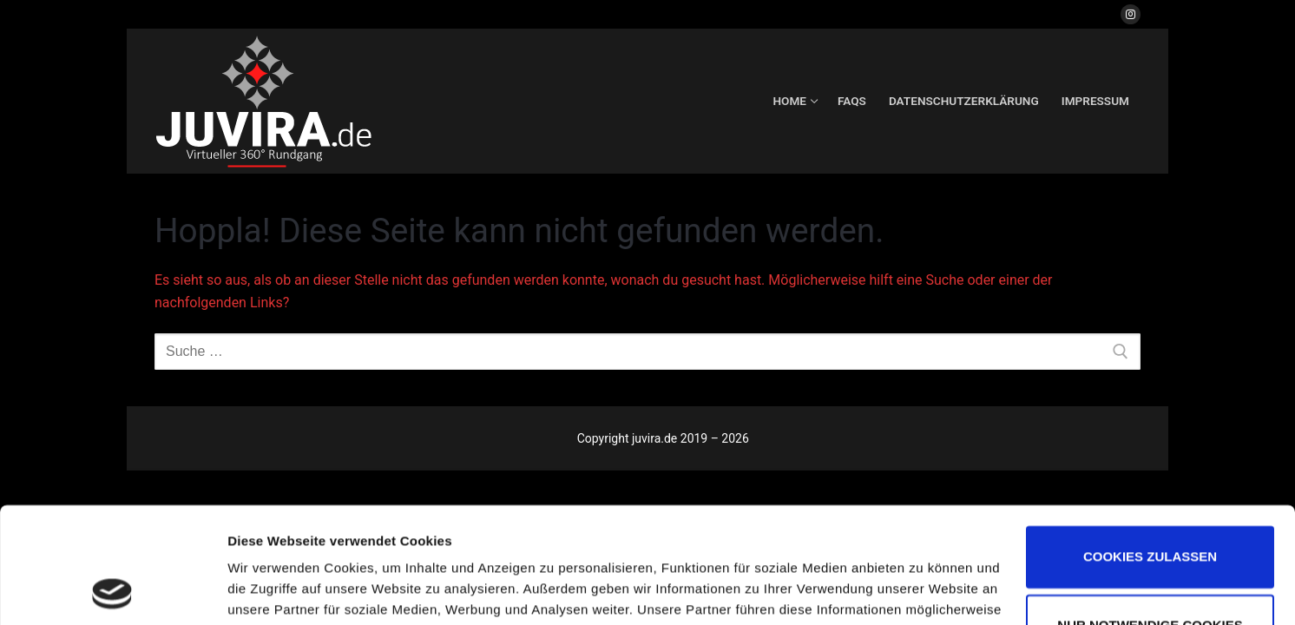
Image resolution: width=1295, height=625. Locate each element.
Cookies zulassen (1150, 448)
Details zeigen (271, 590)
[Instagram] (1131, 14)
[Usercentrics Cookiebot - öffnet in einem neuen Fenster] (112, 591)
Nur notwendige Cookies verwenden (1149, 533)
